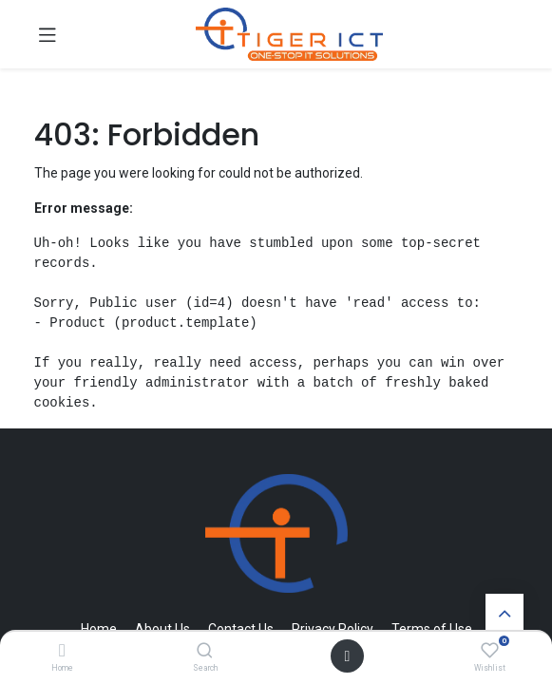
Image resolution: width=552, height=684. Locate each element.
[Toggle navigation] (47, 34)
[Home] (62, 651)
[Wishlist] (489, 650)
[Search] (205, 651)
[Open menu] (348, 656)
